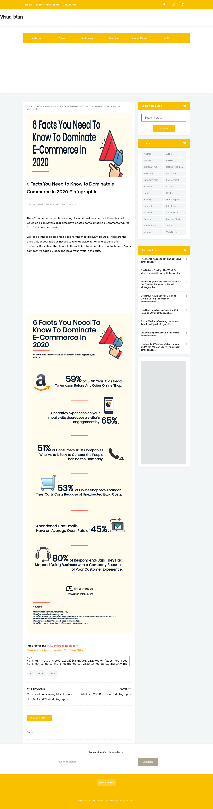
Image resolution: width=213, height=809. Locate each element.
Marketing (149, 212)
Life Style (171, 206)
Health (166, 38)
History (147, 199)
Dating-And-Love (175, 166)
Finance (170, 186)
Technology (88, 38)
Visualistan (109, 800)
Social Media (139, 38)
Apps (169, 153)
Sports (147, 219)
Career (169, 160)
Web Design (172, 232)
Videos (147, 232)
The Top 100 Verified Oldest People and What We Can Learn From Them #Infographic (160, 347)
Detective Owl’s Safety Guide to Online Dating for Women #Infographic (158, 298)
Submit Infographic (47, 4)
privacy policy (106, 782)
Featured (36, 38)
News (62, 38)
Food (146, 193)
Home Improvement (176, 199)
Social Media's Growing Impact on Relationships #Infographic (160, 323)
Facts (52, 673)
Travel (169, 225)
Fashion (148, 186)
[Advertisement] (107, 69)
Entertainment (151, 179)
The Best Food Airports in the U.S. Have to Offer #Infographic (160, 311)
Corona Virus (150, 166)
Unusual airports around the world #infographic (160, 334)
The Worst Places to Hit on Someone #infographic (161, 260)
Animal (147, 153)
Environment (172, 179)
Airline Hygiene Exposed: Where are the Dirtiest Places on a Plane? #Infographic (161, 284)
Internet (148, 206)
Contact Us (69, 4)
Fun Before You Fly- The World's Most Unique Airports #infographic (161, 272)
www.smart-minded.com (62, 646)
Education (171, 173)
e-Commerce (36, 673)
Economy (148, 173)
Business (113, 38)
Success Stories (174, 219)
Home (28, 4)
